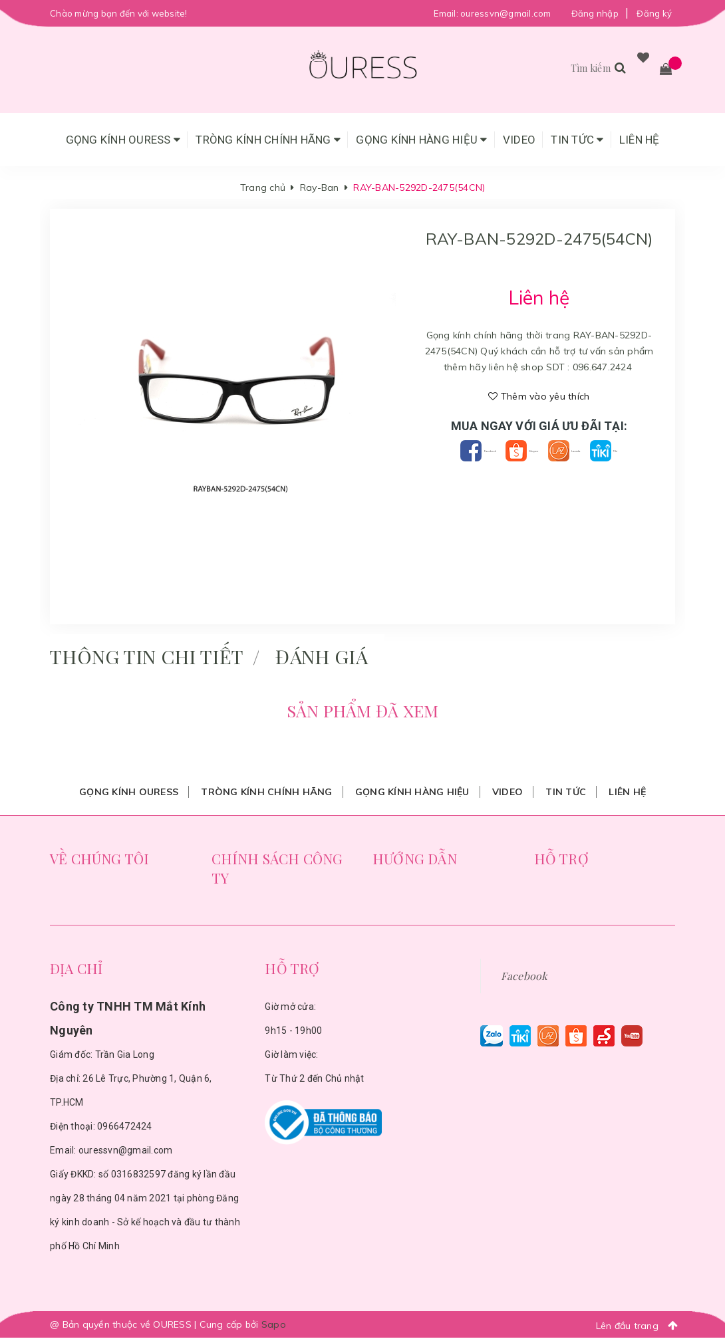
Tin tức (577, 139)
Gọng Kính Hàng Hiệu (421, 139)
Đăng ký (654, 13)
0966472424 (124, 1129)
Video (519, 139)
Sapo (273, 1328)
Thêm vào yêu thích (538, 396)
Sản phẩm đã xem (362, 712)
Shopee (541, 450)
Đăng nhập (595, 13)
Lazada (614, 450)
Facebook (464, 450)
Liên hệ (639, 139)
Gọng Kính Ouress (123, 139)
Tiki (539, 470)
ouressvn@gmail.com (505, 13)
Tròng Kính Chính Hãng (268, 139)
